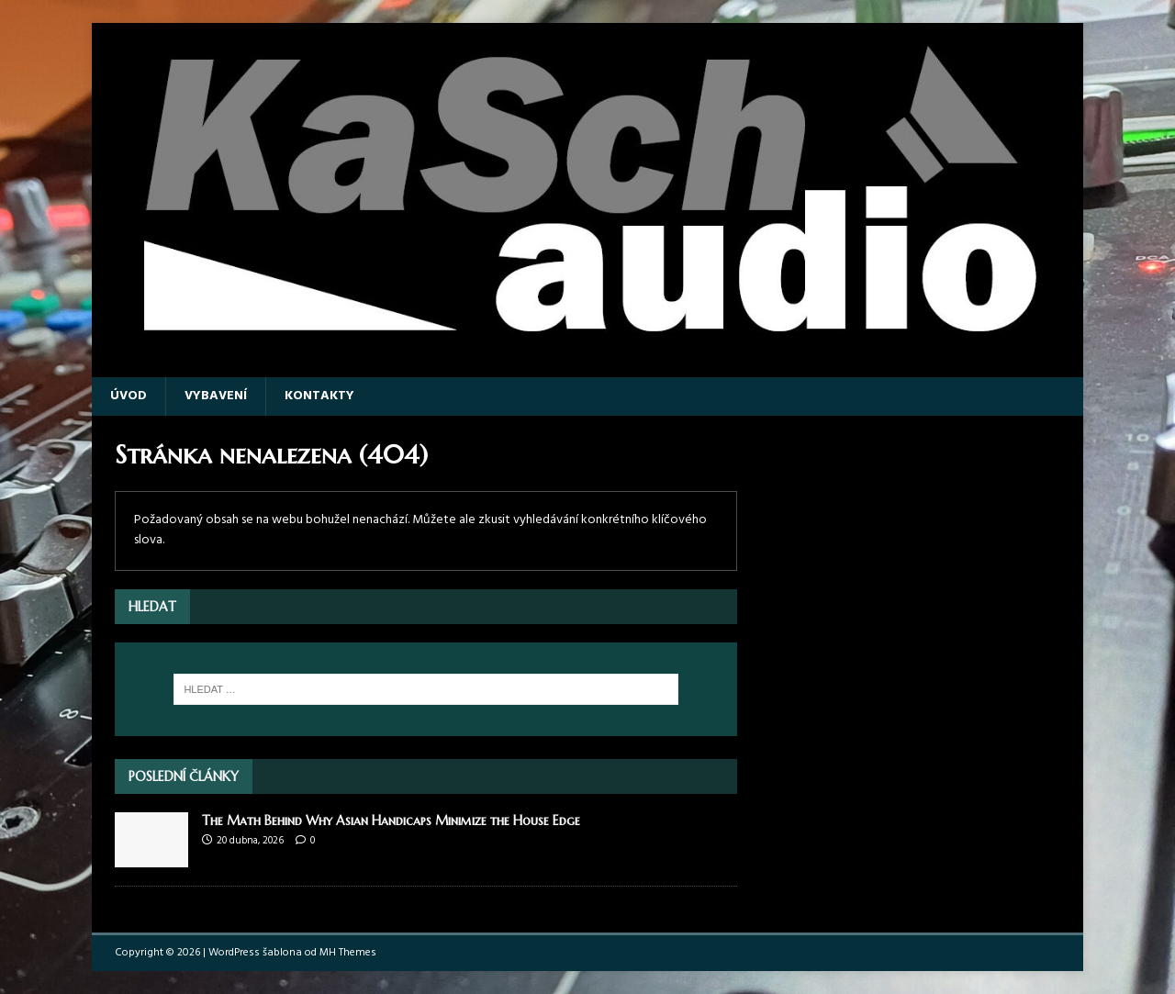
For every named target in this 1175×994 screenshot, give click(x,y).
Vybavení (216, 396)
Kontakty (319, 396)
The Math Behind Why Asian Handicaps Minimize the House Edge (391, 820)
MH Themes (347, 953)
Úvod (128, 396)
